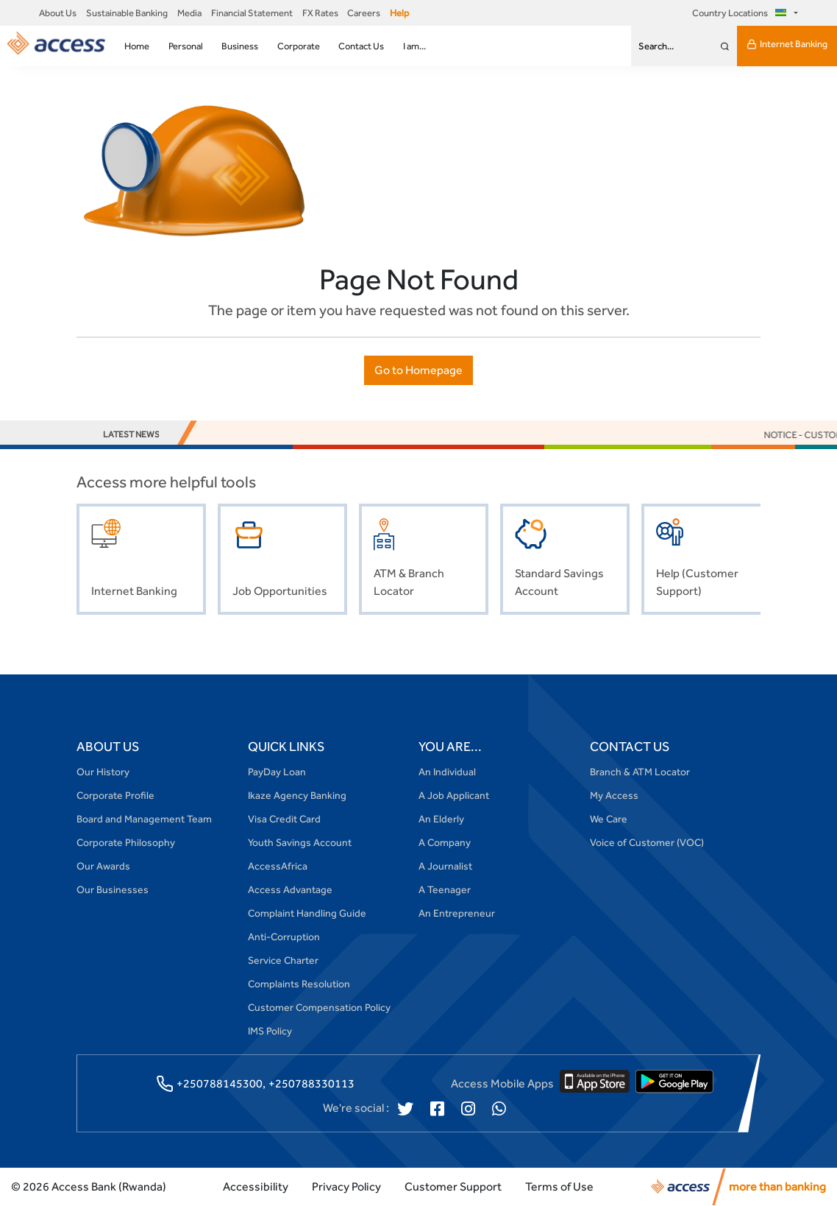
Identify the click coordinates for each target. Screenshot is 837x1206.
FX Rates (320, 12)
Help (399, 12)
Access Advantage (290, 889)
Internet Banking (787, 44)
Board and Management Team (144, 819)
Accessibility (255, 1186)
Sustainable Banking (127, 12)
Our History (102, 771)
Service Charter (283, 960)
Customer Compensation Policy (319, 1007)
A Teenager (444, 889)
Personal (185, 46)
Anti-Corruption (284, 936)
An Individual (447, 771)
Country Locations (741, 12)
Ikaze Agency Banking (297, 795)
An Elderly (441, 819)
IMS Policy (270, 1031)
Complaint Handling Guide (307, 913)
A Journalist (445, 866)
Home (136, 46)
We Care (608, 819)
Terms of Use (559, 1186)
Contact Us (361, 46)
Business (239, 46)
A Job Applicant (453, 795)
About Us (57, 12)
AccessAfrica (277, 866)
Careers (363, 12)
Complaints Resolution (299, 984)
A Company (444, 842)
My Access (614, 795)
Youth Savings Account (300, 842)
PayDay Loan (277, 771)
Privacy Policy (346, 1186)
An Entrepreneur (456, 913)
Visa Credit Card (284, 819)
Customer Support (453, 1186)
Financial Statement (252, 12)
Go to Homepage (418, 370)
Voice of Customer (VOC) (647, 842)
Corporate (298, 46)
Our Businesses (112, 889)
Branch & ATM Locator (640, 771)
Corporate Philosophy (125, 842)
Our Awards (103, 866)
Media (189, 12)
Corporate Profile (115, 795)
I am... (414, 46)
